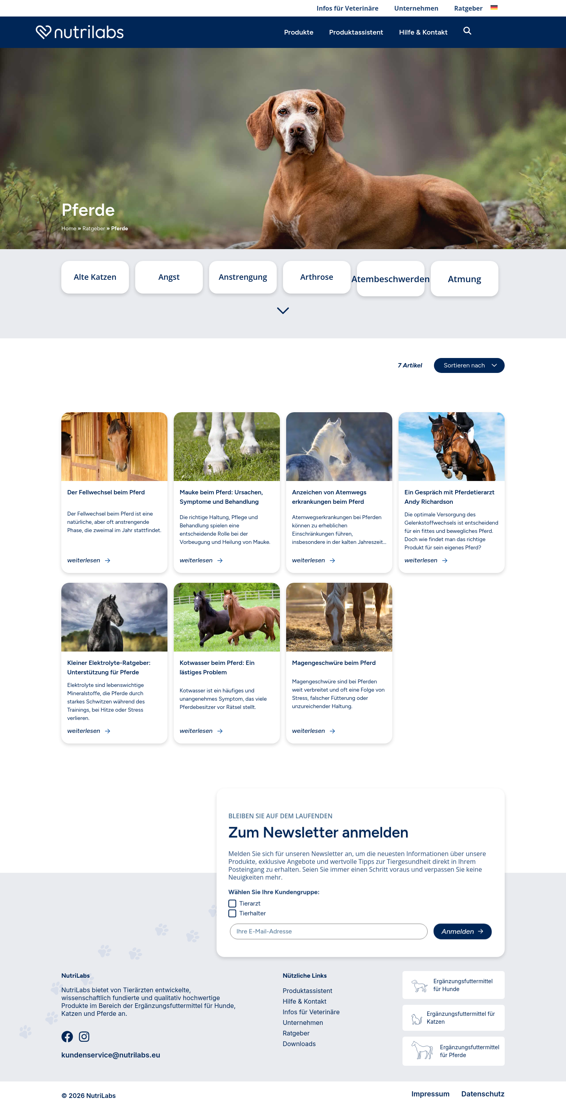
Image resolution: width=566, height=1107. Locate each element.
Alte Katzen (95, 279)
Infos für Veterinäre (348, 8)
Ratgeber (468, 8)
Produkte (299, 32)
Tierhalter (247, 913)
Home (68, 228)
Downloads (299, 1044)
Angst (169, 279)
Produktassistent (356, 32)
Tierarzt (244, 903)
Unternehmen (416, 8)
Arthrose (316, 279)
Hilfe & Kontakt (423, 32)
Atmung (464, 279)
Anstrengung (243, 279)
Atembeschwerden (390, 279)
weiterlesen (83, 560)
